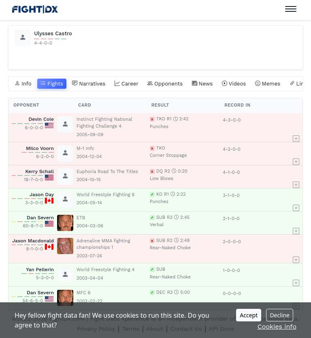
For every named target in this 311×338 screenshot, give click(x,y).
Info (23, 84)
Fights (51, 84)
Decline (280, 315)
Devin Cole (41, 119)
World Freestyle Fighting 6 (105, 194)
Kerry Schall (39, 171)
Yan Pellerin (40, 269)
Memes (268, 84)
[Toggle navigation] (290, 9)
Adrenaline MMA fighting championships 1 (103, 244)
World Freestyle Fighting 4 (105, 269)
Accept (249, 315)
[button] (297, 127)
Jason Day (42, 194)
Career (126, 84)
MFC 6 (84, 292)
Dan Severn (40, 217)
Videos (234, 84)
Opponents (165, 84)
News (202, 84)
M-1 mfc (85, 148)
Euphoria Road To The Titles (107, 171)
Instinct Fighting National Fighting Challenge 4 (104, 123)
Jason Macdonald (33, 241)
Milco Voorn (40, 148)
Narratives (88, 84)
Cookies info (277, 326)
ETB (81, 217)
